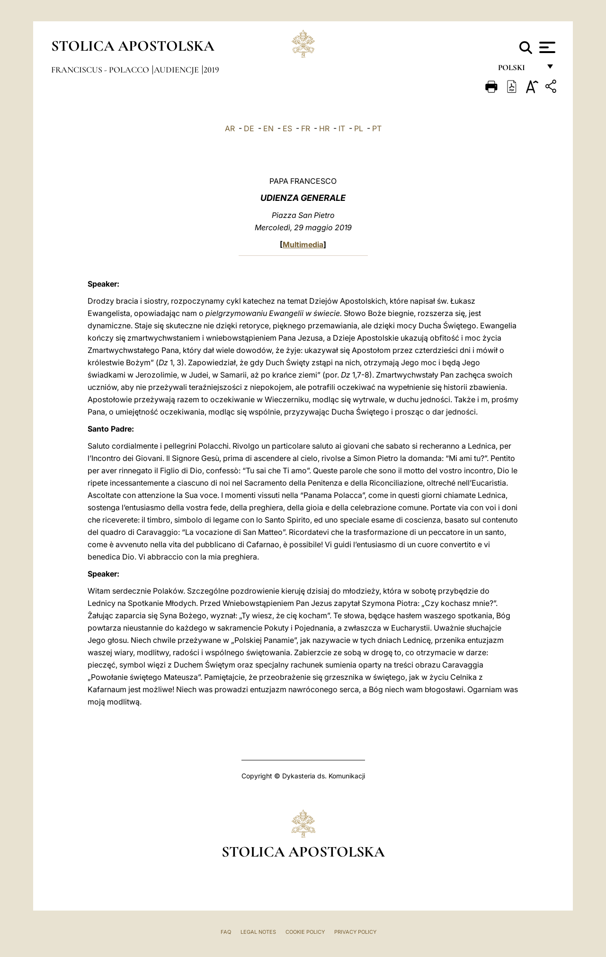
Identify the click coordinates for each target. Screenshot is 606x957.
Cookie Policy (305, 932)
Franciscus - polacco (101, 69)
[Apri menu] (546, 47)
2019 (211, 69)
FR (305, 128)
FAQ (226, 932)
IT (342, 128)
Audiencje (177, 69)
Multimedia (303, 244)
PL (358, 128)
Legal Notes (258, 932)
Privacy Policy (355, 932)
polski (519, 70)
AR (230, 128)
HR (324, 128)
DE (249, 128)
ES (287, 128)
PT (377, 128)
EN (268, 128)
